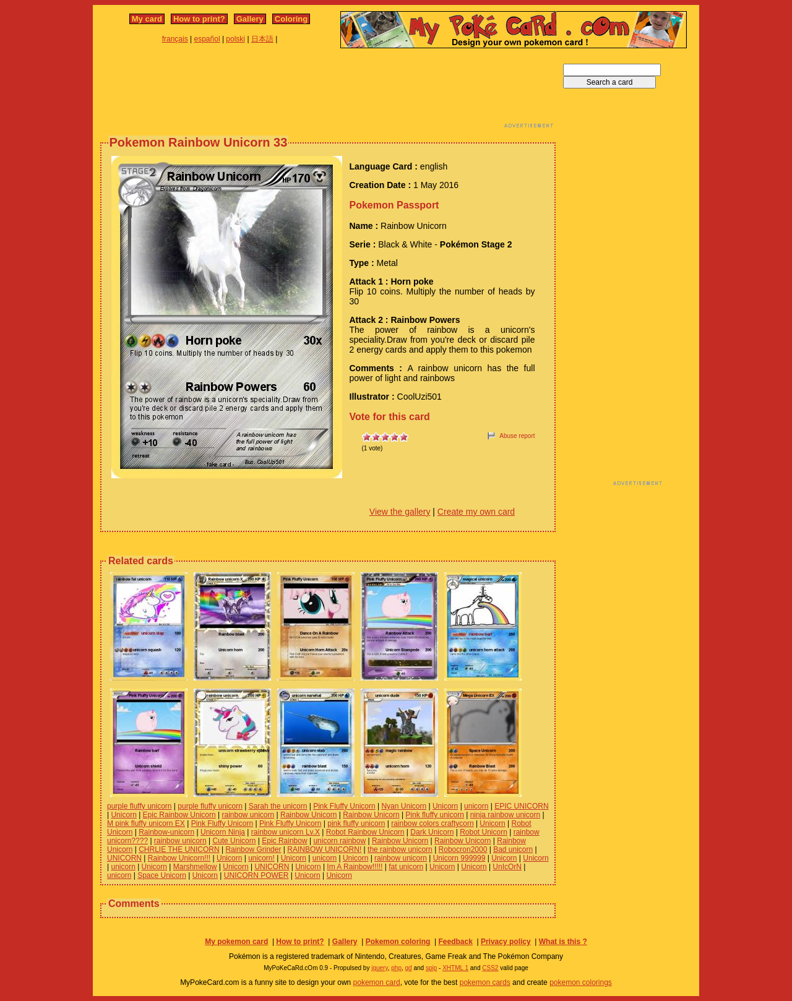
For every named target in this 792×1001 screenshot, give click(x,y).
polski (235, 39)
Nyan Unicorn (403, 806)
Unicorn (445, 806)
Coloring (291, 19)
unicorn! (261, 858)
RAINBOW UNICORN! (324, 849)
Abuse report (517, 435)
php (396, 967)
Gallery (250, 19)
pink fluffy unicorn (356, 823)
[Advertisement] (328, 91)
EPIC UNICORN (521, 806)
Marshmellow (195, 866)
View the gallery (400, 512)
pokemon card (376, 982)
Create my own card (476, 512)
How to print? (199, 19)
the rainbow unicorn (400, 849)
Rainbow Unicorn (308, 814)
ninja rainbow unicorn (505, 814)
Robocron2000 (463, 849)
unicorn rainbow (339, 840)
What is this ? (563, 941)
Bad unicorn (513, 849)
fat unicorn (406, 866)
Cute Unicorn (234, 840)
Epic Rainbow (284, 840)
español (207, 39)
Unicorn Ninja (222, 832)
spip (431, 967)
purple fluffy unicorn (139, 806)
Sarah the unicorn (278, 806)
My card (147, 19)
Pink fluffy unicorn (434, 814)
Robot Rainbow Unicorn (365, 832)
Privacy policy (506, 941)
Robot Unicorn (483, 832)
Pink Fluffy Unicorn (344, 806)
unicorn (476, 806)
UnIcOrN (507, 866)
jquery (379, 967)
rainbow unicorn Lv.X (285, 832)
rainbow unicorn (248, 814)
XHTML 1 (455, 967)
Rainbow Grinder (253, 849)
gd (408, 967)
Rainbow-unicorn (166, 832)
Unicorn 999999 (459, 858)
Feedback (455, 941)
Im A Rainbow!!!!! (354, 866)
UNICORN (124, 858)
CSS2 (490, 967)
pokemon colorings (580, 982)
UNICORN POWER (256, 875)
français (175, 39)
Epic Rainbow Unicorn (179, 814)
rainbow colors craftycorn (432, 823)
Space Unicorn (161, 875)
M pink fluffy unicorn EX (146, 823)
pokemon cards (485, 982)
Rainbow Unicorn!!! (179, 858)
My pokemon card (236, 941)
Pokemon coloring (398, 941)
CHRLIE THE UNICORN (179, 849)
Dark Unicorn (432, 832)
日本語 (262, 39)
